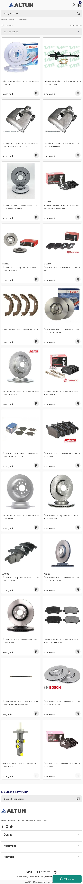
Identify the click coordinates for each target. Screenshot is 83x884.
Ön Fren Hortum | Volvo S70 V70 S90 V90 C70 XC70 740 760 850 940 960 (20, 703)
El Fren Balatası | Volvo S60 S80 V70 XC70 (20, 329)
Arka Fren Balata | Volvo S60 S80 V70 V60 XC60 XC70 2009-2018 (61, 641)
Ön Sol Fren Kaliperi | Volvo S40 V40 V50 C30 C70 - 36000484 (61, 145)
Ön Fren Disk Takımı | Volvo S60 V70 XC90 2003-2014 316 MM (62, 703)
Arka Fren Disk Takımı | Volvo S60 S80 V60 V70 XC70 (20, 83)
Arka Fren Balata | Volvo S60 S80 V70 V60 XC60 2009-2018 (61, 393)
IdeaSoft (28, 882)
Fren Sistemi (23, 20)
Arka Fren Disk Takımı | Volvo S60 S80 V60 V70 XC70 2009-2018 (20, 393)
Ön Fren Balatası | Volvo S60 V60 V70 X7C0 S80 (62, 269)
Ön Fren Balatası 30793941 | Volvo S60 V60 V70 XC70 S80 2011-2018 (20, 455)
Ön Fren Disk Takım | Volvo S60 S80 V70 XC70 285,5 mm (61, 517)
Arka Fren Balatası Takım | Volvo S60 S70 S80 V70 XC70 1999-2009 (61, 207)
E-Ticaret (36, 882)
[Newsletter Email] (41, 798)
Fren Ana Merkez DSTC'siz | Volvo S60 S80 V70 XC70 (19, 765)
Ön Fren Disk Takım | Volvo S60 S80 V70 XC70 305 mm (19, 641)
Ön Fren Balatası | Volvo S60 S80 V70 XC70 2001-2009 (62, 455)
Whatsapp (67, 879)
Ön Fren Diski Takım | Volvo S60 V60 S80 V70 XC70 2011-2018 (19, 269)
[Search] (41, 13)
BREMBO (47, 202)
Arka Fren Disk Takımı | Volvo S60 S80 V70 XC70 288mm (20, 517)
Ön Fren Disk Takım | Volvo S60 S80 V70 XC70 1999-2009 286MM (19, 207)
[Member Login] (73, 5)
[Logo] (21, 5)
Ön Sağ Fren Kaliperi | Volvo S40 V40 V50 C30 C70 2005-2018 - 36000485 (19, 145)
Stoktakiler (9, 25)
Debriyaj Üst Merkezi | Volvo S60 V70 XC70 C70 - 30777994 (62, 83)
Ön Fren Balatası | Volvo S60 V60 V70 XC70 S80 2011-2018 (20, 579)
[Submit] (79, 798)
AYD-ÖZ (5, 574)
